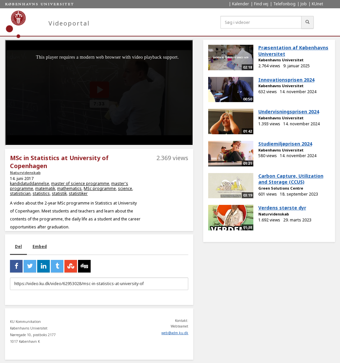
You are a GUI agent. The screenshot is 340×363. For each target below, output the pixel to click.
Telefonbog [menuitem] (284, 4)
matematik (45, 188)
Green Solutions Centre (280, 188)
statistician (20, 193)
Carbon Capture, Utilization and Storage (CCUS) (290, 179)
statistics (41, 193)
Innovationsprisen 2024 (286, 80)
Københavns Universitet (280, 59)
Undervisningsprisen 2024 (288, 111)
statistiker (78, 193)
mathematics (69, 188)
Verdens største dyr (282, 208)
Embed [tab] (40, 246)
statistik (59, 193)
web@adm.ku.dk (174, 333)
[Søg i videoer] (260, 22)
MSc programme (100, 188)
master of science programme (80, 183)
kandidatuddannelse (29, 183)
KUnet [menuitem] (317, 4)
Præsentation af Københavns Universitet (293, 50)
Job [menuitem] (303, 4)
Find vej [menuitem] (261, 4)
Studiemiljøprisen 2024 (285, 144)
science (125, 188)
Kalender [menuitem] (240, 4)
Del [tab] (18, 246)
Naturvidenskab (25, 172)
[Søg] (307, 22)
